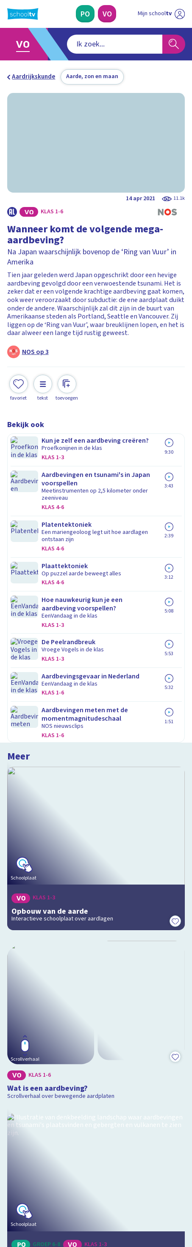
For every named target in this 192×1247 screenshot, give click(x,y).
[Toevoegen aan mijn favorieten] (18, 386)
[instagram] (30, 1186)
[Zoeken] (173, 44)
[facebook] (11, 1186)
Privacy (20, 1061)
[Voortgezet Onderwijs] (107, 13)
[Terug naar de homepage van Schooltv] (22, 14)
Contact (21, 1027)
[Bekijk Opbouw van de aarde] (95, 496)
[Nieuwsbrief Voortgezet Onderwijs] (137, 1126)
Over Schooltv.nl (36, 1050)
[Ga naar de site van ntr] (153, 1205)
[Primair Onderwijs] (85, 13)
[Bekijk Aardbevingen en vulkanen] (95, 721)
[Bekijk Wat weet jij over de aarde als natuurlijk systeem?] (95, 842)
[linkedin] (48, 1186)
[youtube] (67, 1186)
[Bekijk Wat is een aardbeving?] (95, 608)
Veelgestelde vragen (42, 1039)
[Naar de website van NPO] (179, 14)
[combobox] (84, 44)
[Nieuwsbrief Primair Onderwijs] (55, 1126)
